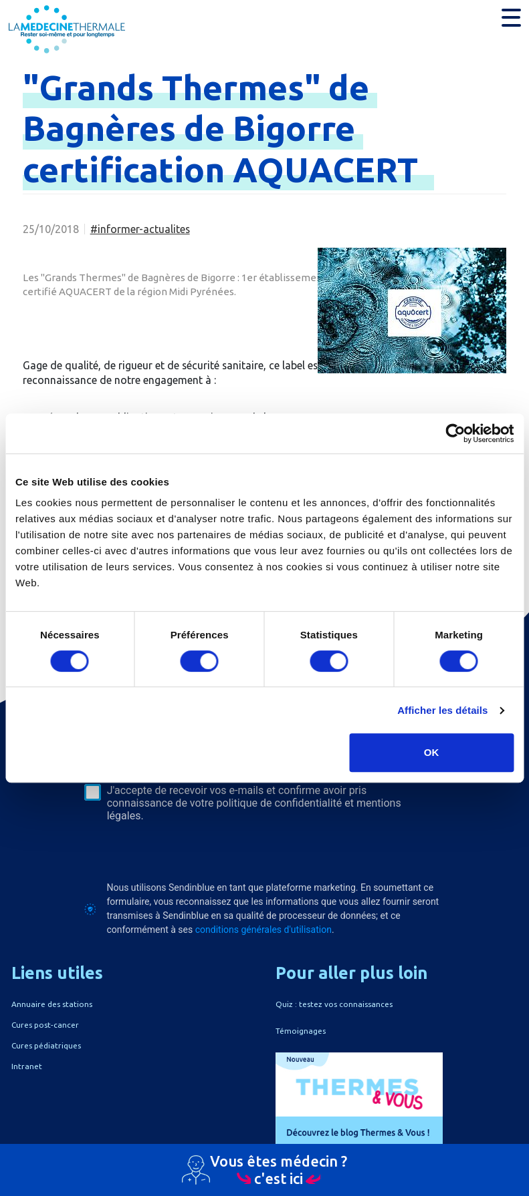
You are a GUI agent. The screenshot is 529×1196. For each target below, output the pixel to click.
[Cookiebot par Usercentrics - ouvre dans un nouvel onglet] (455, 433)
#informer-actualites (140, 229)
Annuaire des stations (51, 1004)
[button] (511, 18)
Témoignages (301, 1030)
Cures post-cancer (45, 1024)
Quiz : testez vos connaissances (334, 1004)
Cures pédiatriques (46, 1045)
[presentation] (186, 851)
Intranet (26, 1066)
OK (431, 752)
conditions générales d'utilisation (263, 929)
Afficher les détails (442, 710)
